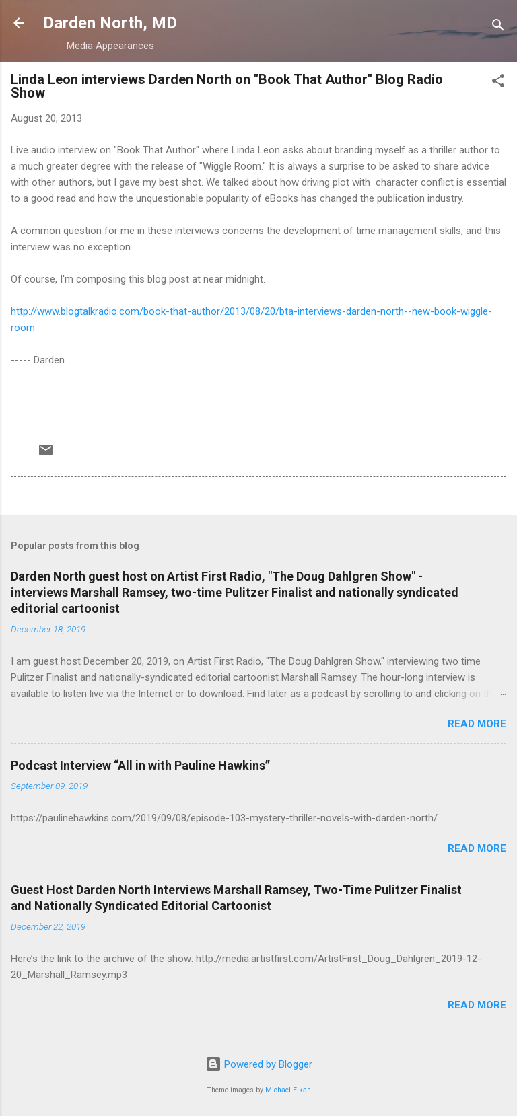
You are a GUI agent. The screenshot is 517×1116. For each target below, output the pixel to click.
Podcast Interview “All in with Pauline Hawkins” (140, 765)
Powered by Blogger (258, 1064)
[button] (498, 83)
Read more (477, 724)
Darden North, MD (110, 22)
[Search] (498, 27)
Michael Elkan (288, 1090)
